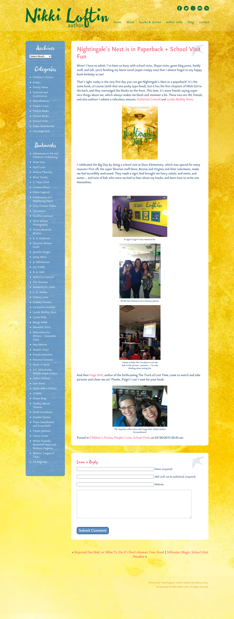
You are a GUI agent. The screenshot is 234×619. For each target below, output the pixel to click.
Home (117, 22)
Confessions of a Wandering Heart (43, 199)
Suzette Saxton (41, 417)
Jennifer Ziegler (41, 252)
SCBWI (37, 393)
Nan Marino (40, 345)
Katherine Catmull (43, 277)
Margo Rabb (40, 322)
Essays (37, 82)
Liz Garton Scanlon (44, 307)
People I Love (41, 106)
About (130, 22)
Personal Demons (43, 360)
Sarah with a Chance (45, 388)
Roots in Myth (41, 365)
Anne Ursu (39, 162)
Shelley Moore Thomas (41, 405)
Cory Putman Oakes (44, 206)
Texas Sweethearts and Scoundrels (43, 424)
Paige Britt (96, 375)
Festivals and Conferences (40, 94)
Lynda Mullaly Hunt (44, 312)
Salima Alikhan (41, 378)
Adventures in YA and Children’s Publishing (45, 155)
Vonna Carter (40, 436)
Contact (204, 22)
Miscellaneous (41, 101)
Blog (191, 22)
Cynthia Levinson (43, 216)
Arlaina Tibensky (42, 172)
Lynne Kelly (40, 317)
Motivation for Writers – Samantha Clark (44, 336)
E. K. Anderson (41, 238)
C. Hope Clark (41, 182)
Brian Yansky (40, 177)
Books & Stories (150, 22)
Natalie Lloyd (41, 350)
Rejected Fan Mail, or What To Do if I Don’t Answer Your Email (119, 558)
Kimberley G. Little (44, 287)
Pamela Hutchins (42, 355)
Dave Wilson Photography (40, 223)
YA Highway (40, 462)
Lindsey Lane (40, 297)
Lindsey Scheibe (42, 302)
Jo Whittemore (41, 262)
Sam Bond (39, 383)
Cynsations (39, 211)
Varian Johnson (41, 431)
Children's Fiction (43, 77)
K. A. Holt (38, 272)
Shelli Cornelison (43, 412)
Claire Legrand (41, 192)
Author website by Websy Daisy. (192, 588)
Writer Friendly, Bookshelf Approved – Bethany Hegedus (45, 444)
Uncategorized (41, 131)
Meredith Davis (42, 327)
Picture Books (41, 111)
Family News (40, 87)
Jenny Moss (39, 257)
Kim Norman (40, 282)
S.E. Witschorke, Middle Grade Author (45, 371)
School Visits (40, 121)
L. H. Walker (40, 292)
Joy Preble (39, 267)
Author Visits (174, 22)
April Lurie (39, 167)
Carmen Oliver (41, 187)
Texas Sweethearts (43, 126)
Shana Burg (39, 398)
